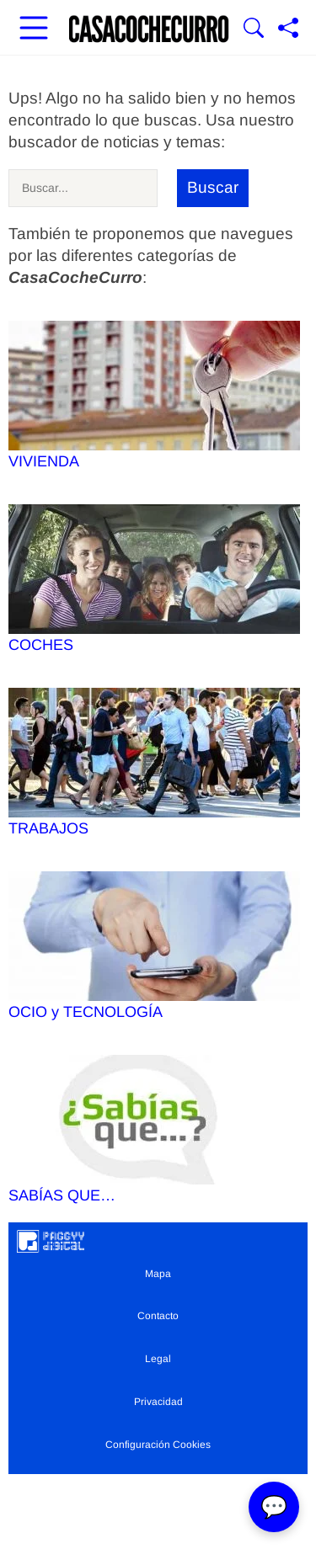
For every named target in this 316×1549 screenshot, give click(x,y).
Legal (158, 1359)
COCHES (154, 578)
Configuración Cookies (158, 1445)
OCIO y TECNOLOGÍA (154, 945)
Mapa (158, 1274)
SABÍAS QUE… (154, 1129)
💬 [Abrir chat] (273, 1507)
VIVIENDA (154, 395)
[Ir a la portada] (149, 29)
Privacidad (158, 1402)
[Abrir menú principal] (33, 29)
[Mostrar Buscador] (253, 29)
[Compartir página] (288, 29)
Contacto (158, 1316)
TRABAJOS (154, 762)
